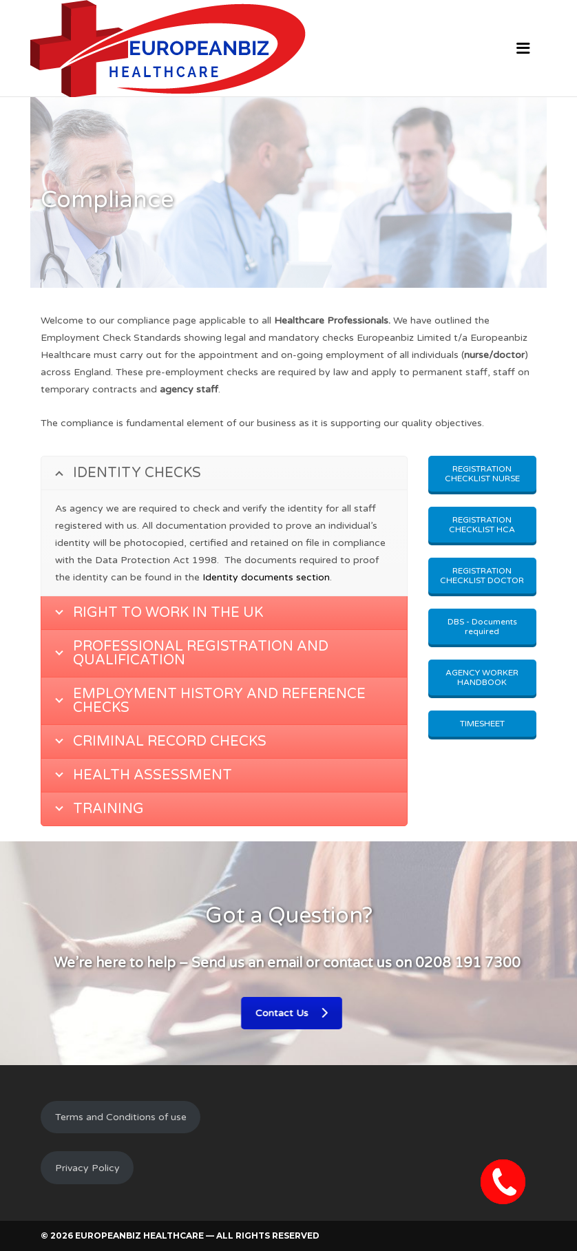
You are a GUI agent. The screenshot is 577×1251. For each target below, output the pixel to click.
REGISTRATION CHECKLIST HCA (482, 524)
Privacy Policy (87, 1168)
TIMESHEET (482, 723)
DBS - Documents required (482, 626)
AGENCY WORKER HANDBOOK (481, 677)
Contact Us (282, 1013)
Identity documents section (266, 577)
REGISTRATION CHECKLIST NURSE (482, 473)
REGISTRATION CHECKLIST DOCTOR (482, 575)
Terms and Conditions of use (121, 1117)
